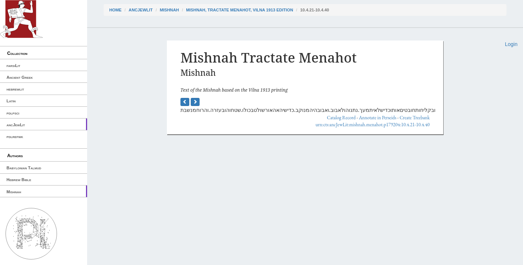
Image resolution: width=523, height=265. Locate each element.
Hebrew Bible (19, 179)
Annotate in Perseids (377, 117)
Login (511, 44)
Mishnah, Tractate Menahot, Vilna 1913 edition (239, 10)
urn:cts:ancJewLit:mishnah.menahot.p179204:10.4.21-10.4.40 (372, 124)
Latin (11, 101)
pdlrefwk (15, 136)
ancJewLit (16, 125)
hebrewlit (15, 89)
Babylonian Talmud (24, 168)
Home (115, 10)
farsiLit (13, 65)
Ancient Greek (20, 77)
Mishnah (14, 192)
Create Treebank (415, 117)
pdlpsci (13, 113)
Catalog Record (341, 117)
